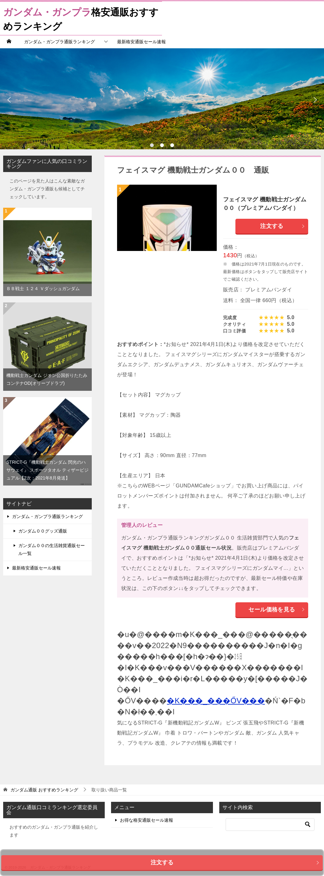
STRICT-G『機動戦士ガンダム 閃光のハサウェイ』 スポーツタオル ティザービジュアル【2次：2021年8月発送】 (47, 470)
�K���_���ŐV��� (216, 700)
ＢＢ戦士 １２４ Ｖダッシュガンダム (43, 288)
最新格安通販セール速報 (141, 41)
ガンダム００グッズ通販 (42, 530)
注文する (282, 226)
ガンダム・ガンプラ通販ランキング (59, 41)
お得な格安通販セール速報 (146, 820)
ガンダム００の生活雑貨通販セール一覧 (51, 549)
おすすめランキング (44, 789)
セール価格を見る (276, 609)
